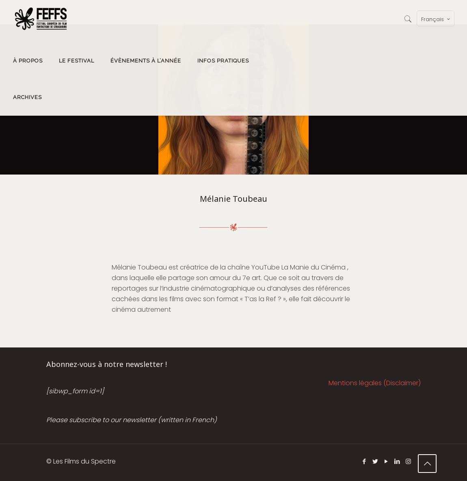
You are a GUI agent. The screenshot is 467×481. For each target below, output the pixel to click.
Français (436, 19)
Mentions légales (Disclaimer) (375, 383)
